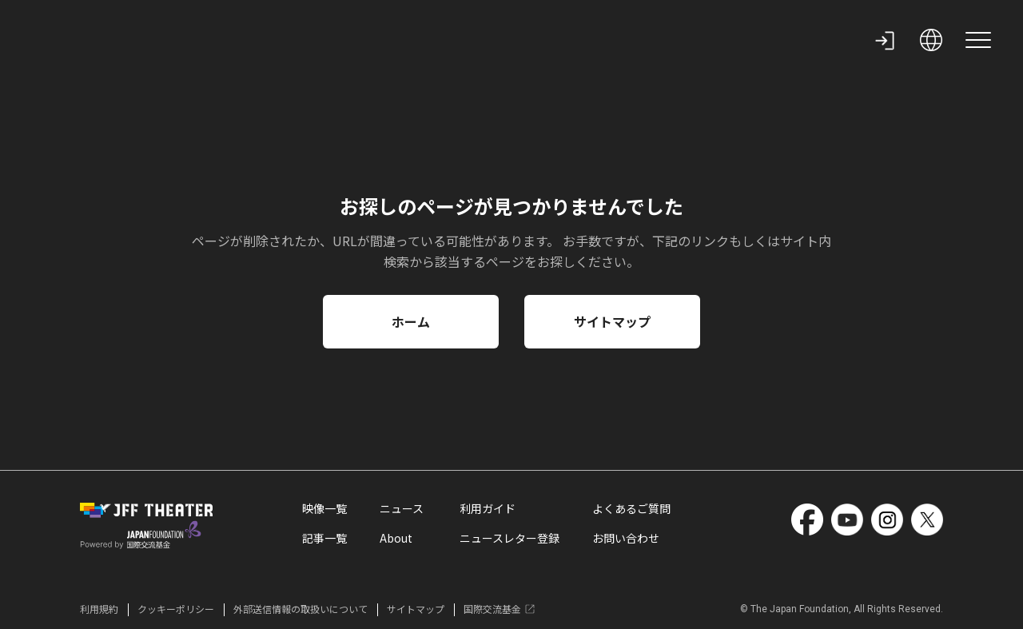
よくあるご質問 (631, 510)
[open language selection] (931, 40)
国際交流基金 (500, 609)
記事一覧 (324, 539)
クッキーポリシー (175, 609)
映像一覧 (324, 510)
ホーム (411, 321)
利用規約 (99, 609)
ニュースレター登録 (509, 539)
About (396, 539)
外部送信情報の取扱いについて (300, 609)
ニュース (402, 510)
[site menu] (978, 40)
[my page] (885, 40)
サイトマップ (612, 321)
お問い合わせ (625, 539)
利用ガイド (487, 510)
